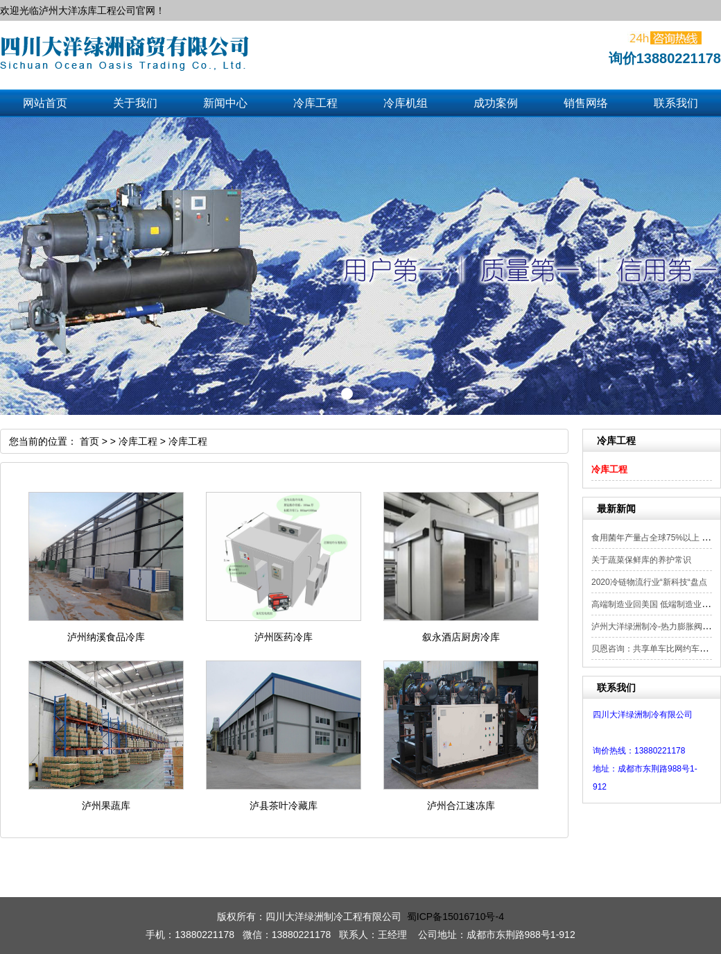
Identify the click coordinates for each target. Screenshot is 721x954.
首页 (89, 441)
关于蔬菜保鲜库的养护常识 (641, 560)
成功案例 (496, 103)
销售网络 (586, 103)
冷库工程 (315, 103)
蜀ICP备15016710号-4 (455, 916)
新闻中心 (225, 103)
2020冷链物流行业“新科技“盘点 (649, 582)
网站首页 (45, 103)
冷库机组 (405, 103)
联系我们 (676, 103)
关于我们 (135, 103)
